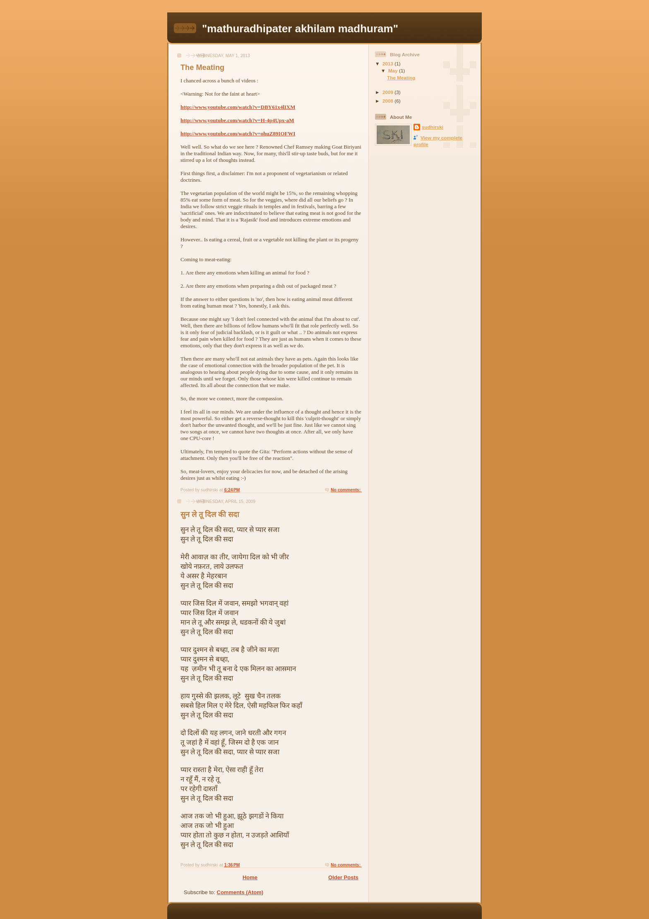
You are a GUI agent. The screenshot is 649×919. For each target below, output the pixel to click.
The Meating (202, 67)
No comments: (346, 490)
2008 (388, 100)
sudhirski (432, 127)
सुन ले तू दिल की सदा (209, 514)
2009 (388, 92)
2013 (388, 63)
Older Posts (343, 877)
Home (250, 877)
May (393, 70)
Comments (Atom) (240, 892)
